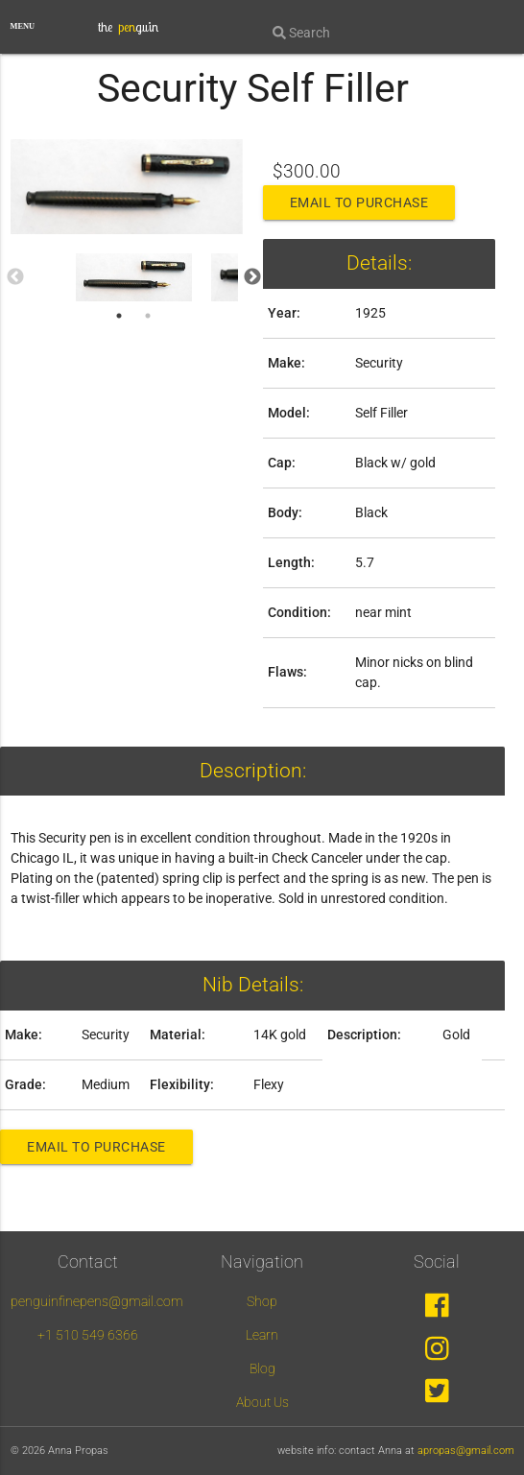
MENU (23, 26)
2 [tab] (147, 315)
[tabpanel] (134, 277)
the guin (128, 27)
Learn (262, 1335)
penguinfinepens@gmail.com (97, 1301)
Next (252, 277)
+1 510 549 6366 (87, 1335)
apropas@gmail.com (465, 1450)
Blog (262, 1368)
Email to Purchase (359, 202)
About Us (262, 1402)
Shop (262, 1301)
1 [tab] (119, 315)
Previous (15, 277)
